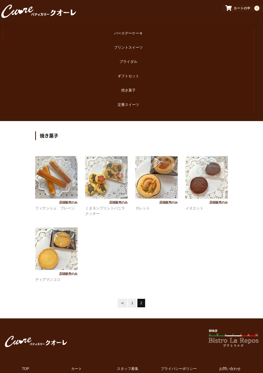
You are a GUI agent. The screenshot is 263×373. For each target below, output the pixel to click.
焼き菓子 (128, 72)
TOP (25, 340)
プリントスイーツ (128, 39)
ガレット (142, 180)
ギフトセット (128, 61)
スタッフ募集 (127, 340)
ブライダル (128, 50)
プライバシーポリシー (179, 340)
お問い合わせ (230, 340)
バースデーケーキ (128, 28)
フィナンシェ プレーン (55, 180)
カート (76, 340)
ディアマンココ (47, 251)
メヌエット (194, 180)
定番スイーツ (128, 82)
